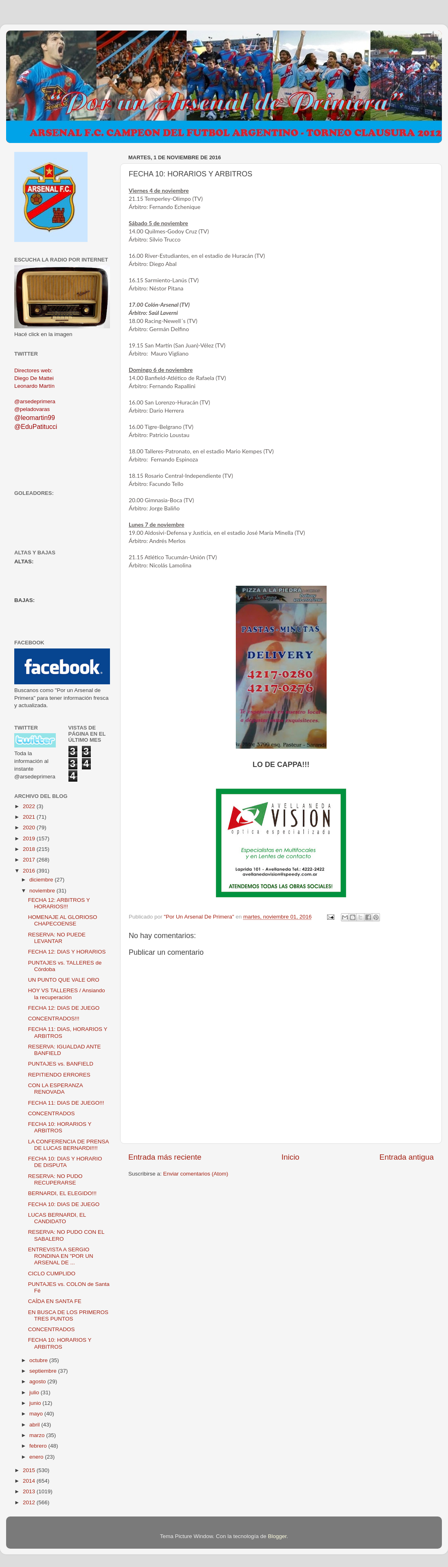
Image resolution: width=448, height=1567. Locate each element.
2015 (30, 1470)
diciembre (42, 880)
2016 (30, 871)
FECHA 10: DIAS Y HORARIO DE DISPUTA (65, 1162)
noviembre (43, 891)
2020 (30, 827)
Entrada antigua (407, 1157)
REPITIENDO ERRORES (59, 1075)
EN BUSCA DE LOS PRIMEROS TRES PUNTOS (68, 1315)
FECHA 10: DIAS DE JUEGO (64, 1204)
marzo (37, 1435)
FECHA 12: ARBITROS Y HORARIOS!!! (59, 903)
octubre (39, 1360)
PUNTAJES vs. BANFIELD (60, 1064)
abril (35, 1425)
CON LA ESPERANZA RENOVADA (55, 1088)
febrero (38, 1446)
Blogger (277, 1536)
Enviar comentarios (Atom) (195, 1174)
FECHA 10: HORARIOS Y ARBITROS (60, 1127)
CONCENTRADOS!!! (53, 1018)
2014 (30, 1481)
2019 (30, 838)
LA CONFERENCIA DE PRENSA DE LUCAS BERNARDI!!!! (68, 1144)
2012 (30, 1502)
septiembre (43, 1371)
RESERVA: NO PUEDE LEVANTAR (57, 938)
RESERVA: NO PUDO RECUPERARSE (55, 1179)
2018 (30, 849)
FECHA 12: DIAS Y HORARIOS (67, 952)
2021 (30, 817)
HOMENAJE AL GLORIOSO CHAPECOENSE (62, 920)
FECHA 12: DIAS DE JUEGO (64, 1008)
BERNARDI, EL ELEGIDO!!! (62, 1193)
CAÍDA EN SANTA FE (54, 1301)
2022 (30, 806)
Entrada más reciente (165, 1157)
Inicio (290, 1157)
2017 (30, 860)
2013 (30, 1491)
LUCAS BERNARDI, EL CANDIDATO (57, 1218)
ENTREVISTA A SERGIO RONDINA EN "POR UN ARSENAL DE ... (60, 1256)
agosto (38, 1381)
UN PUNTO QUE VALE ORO (63, 980)
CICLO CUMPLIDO (51, 1273)
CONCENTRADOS (51, 1113)
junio (35, 1403)
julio (35, 1392)
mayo (36, 1414)
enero (37, 1457)
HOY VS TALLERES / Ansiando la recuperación (66, 993)
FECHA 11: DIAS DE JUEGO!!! (66, 1103)
